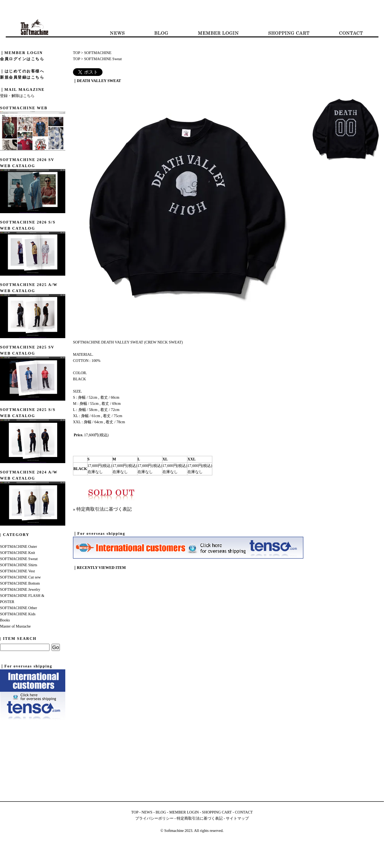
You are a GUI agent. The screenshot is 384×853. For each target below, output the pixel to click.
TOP (76, 53)
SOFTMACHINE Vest (17, 571)
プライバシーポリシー (154, 818)
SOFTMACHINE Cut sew (20, 577)
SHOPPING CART (217, 812)
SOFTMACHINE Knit (17, 553)
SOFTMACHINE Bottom (20, 583)
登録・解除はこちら (17, 96)
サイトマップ (237, 818)
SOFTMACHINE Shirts (18, 565)
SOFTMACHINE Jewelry (20, 589)
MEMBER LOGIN (184, 812)
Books (5, 620)
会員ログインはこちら (22, 59)
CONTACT (244, 812)
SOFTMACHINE (97, 53)
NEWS (147, 812)
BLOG (161, 812)
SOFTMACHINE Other (18, 608)
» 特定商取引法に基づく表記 (102, 509)
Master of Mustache (15, 626)
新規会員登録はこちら (22, 77)
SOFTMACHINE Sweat (19, 559)
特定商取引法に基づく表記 (200, 818)
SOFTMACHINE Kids (18, 614)
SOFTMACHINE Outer (18, 546)
